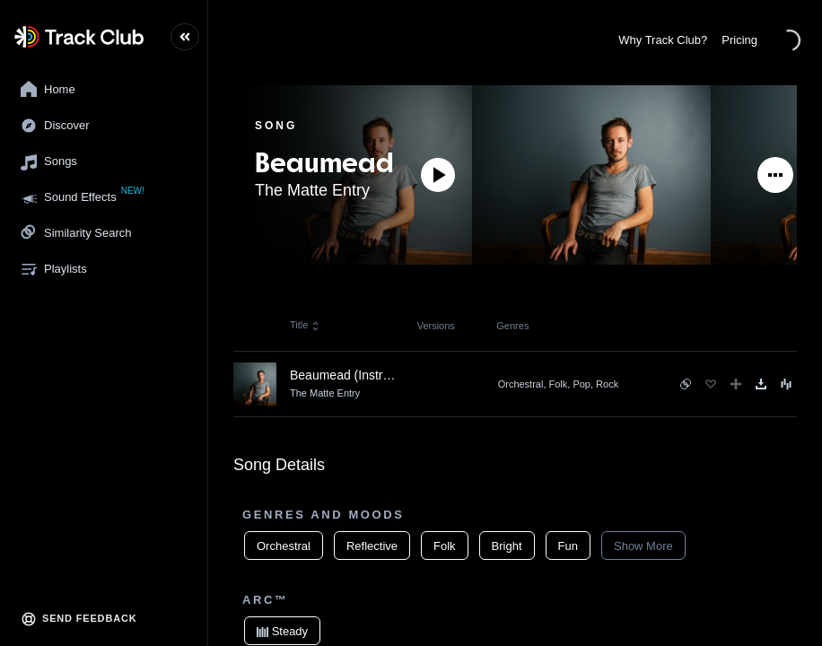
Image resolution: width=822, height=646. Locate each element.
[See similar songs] (685, 384)
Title (305, 324)
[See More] (775, 175)
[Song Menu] (786, 384)
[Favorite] (710, 384)
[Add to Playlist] (736, 384)
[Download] (761, 384)
